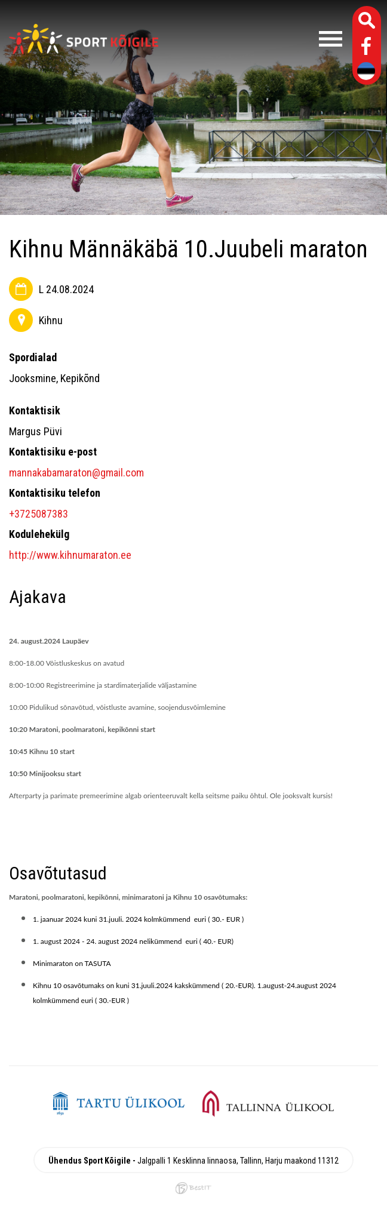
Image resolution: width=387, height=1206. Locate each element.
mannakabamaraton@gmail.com (76, 472)
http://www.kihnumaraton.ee (70, 555)
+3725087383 (38, 513)
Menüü (256, 39)
